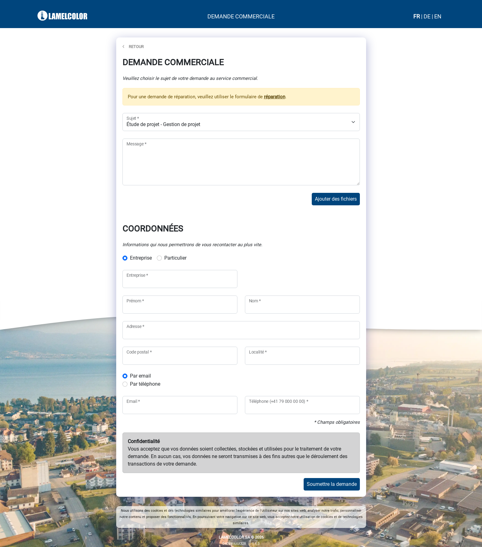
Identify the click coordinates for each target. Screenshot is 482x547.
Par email (140, 376)
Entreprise (141, 258)
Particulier (175, 258)
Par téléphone (145, 384)
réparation (274, 97)
